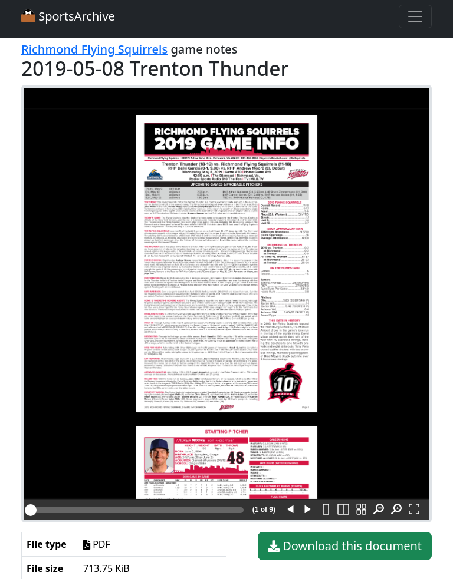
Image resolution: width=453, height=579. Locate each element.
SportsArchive (68, 16)
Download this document (345, 546)
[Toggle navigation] (415, 16)
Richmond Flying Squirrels (94, 49)
